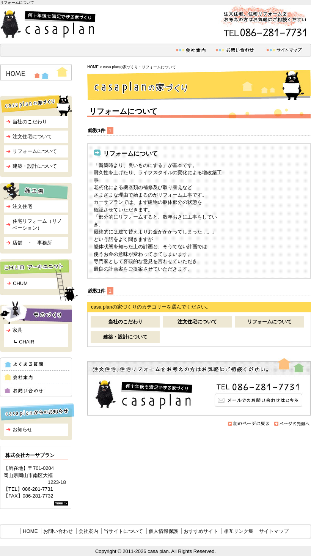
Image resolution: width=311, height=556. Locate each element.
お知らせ (22, 429)
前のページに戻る (249, 423)
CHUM (20, 283)
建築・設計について (125, 337)
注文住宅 (22, 206)
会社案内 (88, 531)
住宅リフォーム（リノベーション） (37, 224)
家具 (17, 330)
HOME (93, 67)
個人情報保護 (163, 531)
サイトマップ (274, 531)
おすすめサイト (201, 531)
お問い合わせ (58, 531)
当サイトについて (123, 531)
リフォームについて (269, 321)
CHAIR (26, 342)
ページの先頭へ (292, 423)
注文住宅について (197, 321)
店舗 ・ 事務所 (32, 243)
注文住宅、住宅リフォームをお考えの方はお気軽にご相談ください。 (263, 22)
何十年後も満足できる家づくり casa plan (49, 24)
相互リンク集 (238, 531)
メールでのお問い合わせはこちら (199, 387)
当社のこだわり (125, 321)
